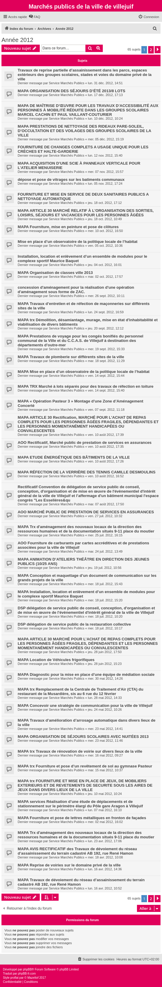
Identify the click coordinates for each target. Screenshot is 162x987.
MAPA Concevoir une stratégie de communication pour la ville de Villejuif (85, 705)
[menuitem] (34, 16)
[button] (158, 49)
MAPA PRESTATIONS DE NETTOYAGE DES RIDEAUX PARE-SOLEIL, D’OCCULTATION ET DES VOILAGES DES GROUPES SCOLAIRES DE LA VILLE (84, 130)
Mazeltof (33, 977)
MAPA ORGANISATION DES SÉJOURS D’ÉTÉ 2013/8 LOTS (71, 91)
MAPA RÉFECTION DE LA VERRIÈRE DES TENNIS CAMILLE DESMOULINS (87, 472)
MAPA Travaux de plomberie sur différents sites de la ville (71, 357)
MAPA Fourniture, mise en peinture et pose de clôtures (68, 227)
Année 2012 (17, 40)
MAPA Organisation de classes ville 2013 (55, 272)
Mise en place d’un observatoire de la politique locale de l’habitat (78, 241)
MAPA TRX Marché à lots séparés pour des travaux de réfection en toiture (85, 386)
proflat (14, 977)
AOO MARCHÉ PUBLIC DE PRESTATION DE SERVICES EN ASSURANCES (86, 512)
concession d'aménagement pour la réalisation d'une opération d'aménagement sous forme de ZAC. (76, 289)
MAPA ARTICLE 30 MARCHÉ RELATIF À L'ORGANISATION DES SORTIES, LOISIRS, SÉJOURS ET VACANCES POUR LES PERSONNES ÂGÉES (86, 212)
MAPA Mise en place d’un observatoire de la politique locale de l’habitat (84, 371)
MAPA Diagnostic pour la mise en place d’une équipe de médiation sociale (86, 674)
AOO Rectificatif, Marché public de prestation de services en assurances (84, 442)
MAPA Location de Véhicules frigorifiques (56, 660)
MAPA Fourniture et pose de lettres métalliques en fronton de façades (82, 818)
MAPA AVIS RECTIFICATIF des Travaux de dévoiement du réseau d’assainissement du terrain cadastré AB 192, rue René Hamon (77, 851)
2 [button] (151, 49)
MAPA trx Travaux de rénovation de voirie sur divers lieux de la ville (80, 751)
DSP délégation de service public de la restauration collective (74, 624)
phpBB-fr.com (27, 973)
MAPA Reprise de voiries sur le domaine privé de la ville (69, 865)
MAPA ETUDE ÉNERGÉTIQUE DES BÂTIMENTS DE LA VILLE (74, 457)
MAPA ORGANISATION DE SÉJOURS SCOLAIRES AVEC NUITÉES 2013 (83, 736)
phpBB (27, 969)
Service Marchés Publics (66, 83)
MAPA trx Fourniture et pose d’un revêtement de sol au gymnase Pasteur (85, 766)
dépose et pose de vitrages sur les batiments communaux (71, 179)
